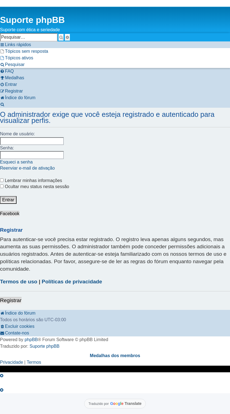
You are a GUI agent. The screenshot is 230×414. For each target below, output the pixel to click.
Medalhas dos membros (115, 355)
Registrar (11, 300)
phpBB (31, 339)
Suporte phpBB (45, 346)
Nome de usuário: (17, 133)
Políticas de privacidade (72, 281)
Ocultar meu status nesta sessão (34, 186)
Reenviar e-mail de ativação (27, 168)
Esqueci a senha (16, 162)
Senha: (7, 148)
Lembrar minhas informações (31, 180)
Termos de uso (18, 281)
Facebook (9, 213)
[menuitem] (24, 51)
